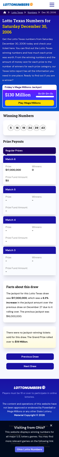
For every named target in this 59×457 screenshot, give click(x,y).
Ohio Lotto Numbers (29, 449)
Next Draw (30, 366)
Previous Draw (30, 356)
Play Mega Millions (29, 103)
